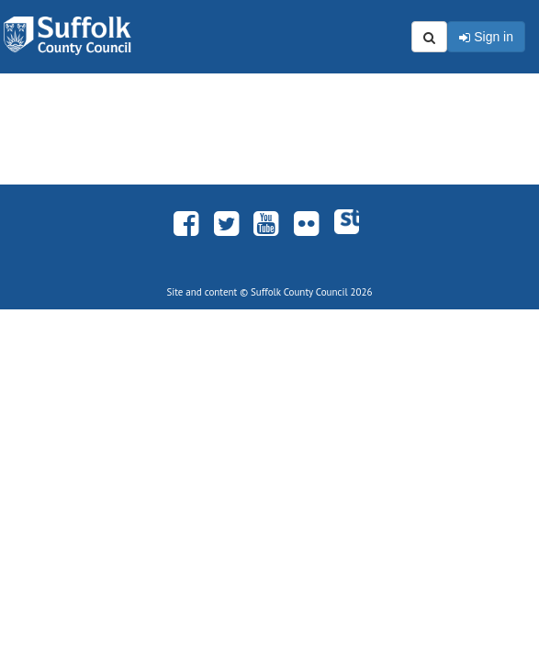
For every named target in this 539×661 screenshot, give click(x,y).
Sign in (486, 37)
